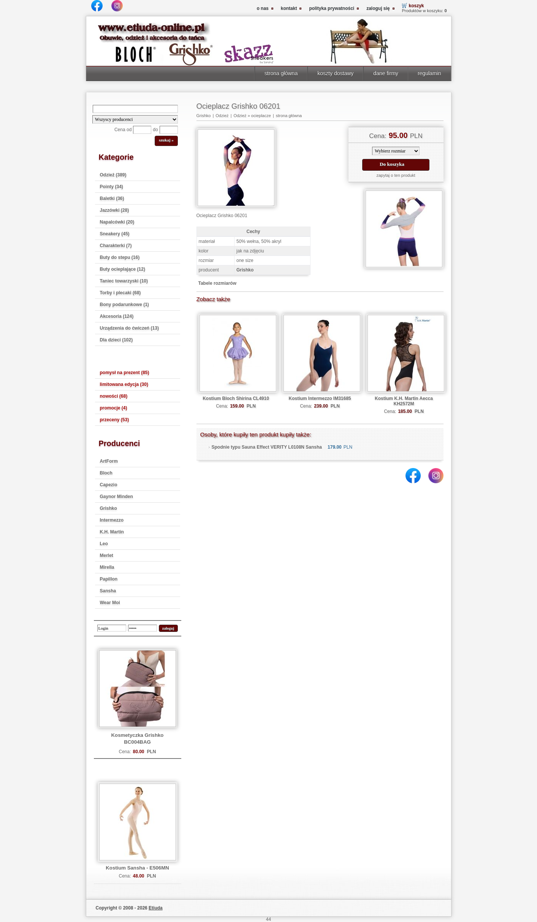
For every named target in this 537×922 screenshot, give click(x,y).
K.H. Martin (112, 532)
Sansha (108, 591)
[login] (111, 628)
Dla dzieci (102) (116, 340)
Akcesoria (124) (117, 316)
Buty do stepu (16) (120, 257)
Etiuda (156, 908)
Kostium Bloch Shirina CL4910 (236, 398)
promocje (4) (113, 408)
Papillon (109, 579)
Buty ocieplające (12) (122, 269)
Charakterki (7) (116, 245)
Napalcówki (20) (117, 222)
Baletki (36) (112, 198)
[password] (142, 628)
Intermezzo (112, 520)
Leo (104, 543)
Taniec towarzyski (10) (124, 281)
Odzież (221, 115)
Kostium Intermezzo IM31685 (319, 398)
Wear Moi (110, 602)
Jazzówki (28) (114, 210)
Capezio (108, 484)
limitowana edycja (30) (124, 384)
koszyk (416, 5)
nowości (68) (114, 396)
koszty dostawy (335, 73)
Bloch (106, 473)
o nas (262, 8)
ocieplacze (261, 115)
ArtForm (109, 461)
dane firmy (385, 73)
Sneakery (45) (115, 233)
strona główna (281, 73)
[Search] (135, 109)
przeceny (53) (114, 419)
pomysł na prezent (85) (124, 372)
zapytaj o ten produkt (395, 175)
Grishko (108, 508)
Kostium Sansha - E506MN (137, 868)
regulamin (429, 73)
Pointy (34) (111, 186)
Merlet (106, 555)
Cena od (122, 129)
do (155, 129)
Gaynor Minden (116, 496)
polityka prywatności (331, 8)
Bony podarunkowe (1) (124, 304)
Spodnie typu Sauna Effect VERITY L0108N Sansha (267, 447)
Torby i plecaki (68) (120, 292)
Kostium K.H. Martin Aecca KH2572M (404, 401)
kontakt (289, 8)
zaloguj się (378, 8)
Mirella (107, 567)
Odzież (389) (113, 175)
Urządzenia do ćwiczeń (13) (129, 328)
